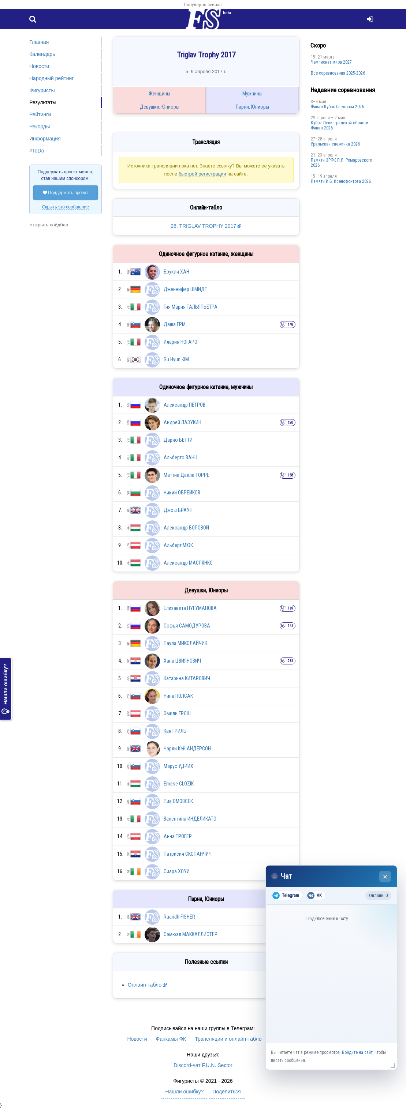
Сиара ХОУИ (177, 871)
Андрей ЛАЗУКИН (182, 422)
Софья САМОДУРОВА (187, 626)
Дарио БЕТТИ (178, 440)
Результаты (42, 102)
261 (290, 661)
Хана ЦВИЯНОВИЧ (182, 661)
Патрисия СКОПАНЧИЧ (188, 854)
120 (290, 423)
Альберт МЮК (178, 545)
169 (290, 608)
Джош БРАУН (178, 510)
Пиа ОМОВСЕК (178, 801)
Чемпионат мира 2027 (331, 62)
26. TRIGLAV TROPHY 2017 (204, 226)
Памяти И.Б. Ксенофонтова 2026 (341, 181)
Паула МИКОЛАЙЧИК (185, 643)
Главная (39, 42)
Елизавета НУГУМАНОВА (190, 608)
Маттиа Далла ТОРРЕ (186, 475)
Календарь (42, 54)
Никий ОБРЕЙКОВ (182, 492)
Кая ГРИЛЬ (175, 731)
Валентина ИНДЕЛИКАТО (190, 819)
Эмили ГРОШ (177, 713)
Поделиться (226, 1091)
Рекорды (39, 126)
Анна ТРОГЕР (178, 836)
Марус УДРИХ (178, 766)
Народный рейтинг (51, 78)
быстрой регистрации (202, 174)
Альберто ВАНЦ (181, 457)
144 (290, 626)
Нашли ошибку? (5, 689)
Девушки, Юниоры (159, 107)
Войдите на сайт (357, 1052)
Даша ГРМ (175, 324)
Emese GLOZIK (179, 784)
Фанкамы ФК (171, 1039)
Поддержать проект (65, 192)
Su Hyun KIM (176, 359)
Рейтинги (40, 114)
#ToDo (36, 151)
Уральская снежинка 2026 (335, 144)
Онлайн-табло (144, 985)
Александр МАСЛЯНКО (188, 563)
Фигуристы (42, 90)
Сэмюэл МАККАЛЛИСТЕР (190, 934)
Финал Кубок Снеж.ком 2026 (337, 106)
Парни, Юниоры (252, 107)
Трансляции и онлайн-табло (228, 1039)
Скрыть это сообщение (65, 207)
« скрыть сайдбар (48, 224)
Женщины (159, 94)
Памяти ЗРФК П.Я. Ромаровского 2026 (341, 163)
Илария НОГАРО (180, 342)
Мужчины (252, 94)
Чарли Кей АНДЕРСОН (187, 748)
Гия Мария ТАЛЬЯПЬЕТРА (190, 307)
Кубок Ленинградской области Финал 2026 (339, 125)
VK (314, 895)
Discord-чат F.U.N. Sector (203, 1065)
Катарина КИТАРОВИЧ (187, 678)
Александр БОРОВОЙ (186, 528)
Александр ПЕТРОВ (184, 405)
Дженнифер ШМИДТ (185, 289)
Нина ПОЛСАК (178, 696)
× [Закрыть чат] (385, 876)
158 (290, 475)
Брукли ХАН (176, 272)
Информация (45, 139)
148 (290, 325)
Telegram (285, 895)
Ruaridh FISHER (179, 917)
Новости (39, 66)
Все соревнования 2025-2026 (338, 73)
